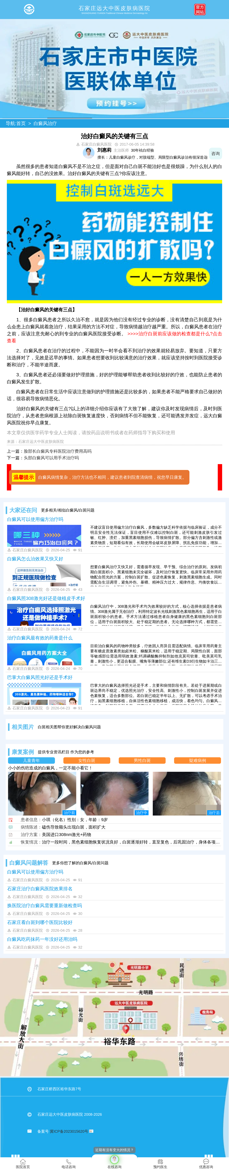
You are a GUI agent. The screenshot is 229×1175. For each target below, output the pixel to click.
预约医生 (160, 1164)
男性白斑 (142, 760)
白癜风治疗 (45, 123)
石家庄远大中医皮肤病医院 (41, 442)
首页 (21, 123)
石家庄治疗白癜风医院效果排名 (40, 888)
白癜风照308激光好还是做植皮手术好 (46, 598)
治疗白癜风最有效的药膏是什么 (40, 637)
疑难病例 (197, 760)
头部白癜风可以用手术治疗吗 (51, 457)
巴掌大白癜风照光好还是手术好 (40, 677)
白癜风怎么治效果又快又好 (35, 558)
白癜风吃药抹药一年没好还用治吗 (42, 939)
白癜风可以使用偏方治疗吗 (35, 519)
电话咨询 (69, 1164)
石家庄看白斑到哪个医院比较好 (40, 922)
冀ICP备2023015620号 (69, 1131)
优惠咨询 (206, 1164)
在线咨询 (114, 1161)
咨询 (215, 153)
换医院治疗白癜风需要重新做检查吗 (44, 905)
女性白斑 (86, 760)
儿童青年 (31, 760)
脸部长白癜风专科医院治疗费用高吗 (58, 451)
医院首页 (23, 1164)
